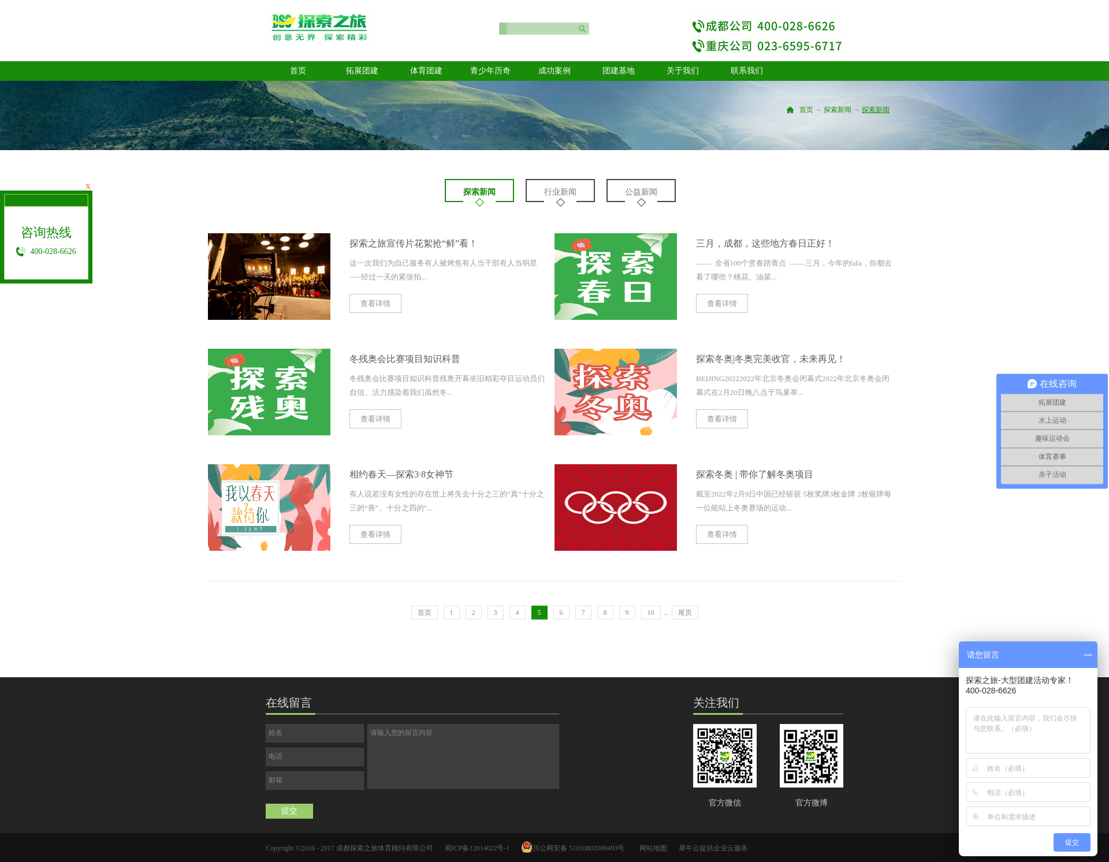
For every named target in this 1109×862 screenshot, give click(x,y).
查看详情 (375, 303)
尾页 (685, 613)
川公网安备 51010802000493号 (578, 848)
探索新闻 (837, 110)
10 (650, 613)
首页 (298, 70)
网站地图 (651, 848)
